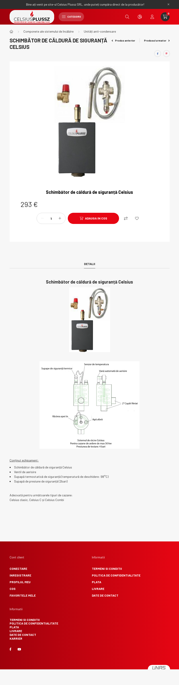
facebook (10, 649)
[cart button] (165, 16)
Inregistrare (20, 575)
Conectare (18, 568)
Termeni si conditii (107, 568)
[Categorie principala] (11, 31)
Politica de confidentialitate (116, 575)
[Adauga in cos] (93, 218)
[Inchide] (168, 4)
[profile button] (152, 16)
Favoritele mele (23, 595)
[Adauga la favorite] (136, 218)
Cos (13, 589)
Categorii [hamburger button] (71, 16)
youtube (19, 649)
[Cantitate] (51, 218)
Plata (96, 582)
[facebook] (157, 53)
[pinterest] (166, 53)
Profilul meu (20, 582)
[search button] (127, 16)
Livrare (98, 589)
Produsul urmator (157, 40)
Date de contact (105, 595)
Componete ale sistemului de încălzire (48, 31)
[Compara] (125, 218)
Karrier (16, 638)
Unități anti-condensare (100, 31)
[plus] (59, 218)
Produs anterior (123, 40)
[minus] (42, 218)
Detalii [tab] (89, 264)
